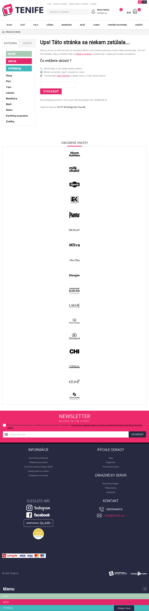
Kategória (10, 43)
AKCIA (12, 61)
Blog (110, 458)
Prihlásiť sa (102, 13)
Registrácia (110, 462)
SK (140, 2)
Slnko (96, 24)
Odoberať (137, 434)
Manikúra (67, 24)
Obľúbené (110, 492)
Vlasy (9, 24)
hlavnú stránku (84, 54)
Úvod (49, 4)
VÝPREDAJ (14, 68)
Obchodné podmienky (38, 458)
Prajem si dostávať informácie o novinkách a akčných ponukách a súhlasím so (74, 426)
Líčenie (49, 24)
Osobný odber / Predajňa (78, 4)
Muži (82, 24)
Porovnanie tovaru (111, 466)
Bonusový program (111, 483)
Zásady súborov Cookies (38, 471)
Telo (35, 24)
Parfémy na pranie (117, 24)
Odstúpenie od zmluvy (38, 475)
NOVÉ (11, 54)
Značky (139, 24)
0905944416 (114, 509)
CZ (144, 2)
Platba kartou (110, 488)
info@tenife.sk (114, 515)
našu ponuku (63, 75)
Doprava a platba (60, 4)
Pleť (23, 24)
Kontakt (93, 4)
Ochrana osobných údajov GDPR (38, 466)
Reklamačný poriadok (38, 462)
